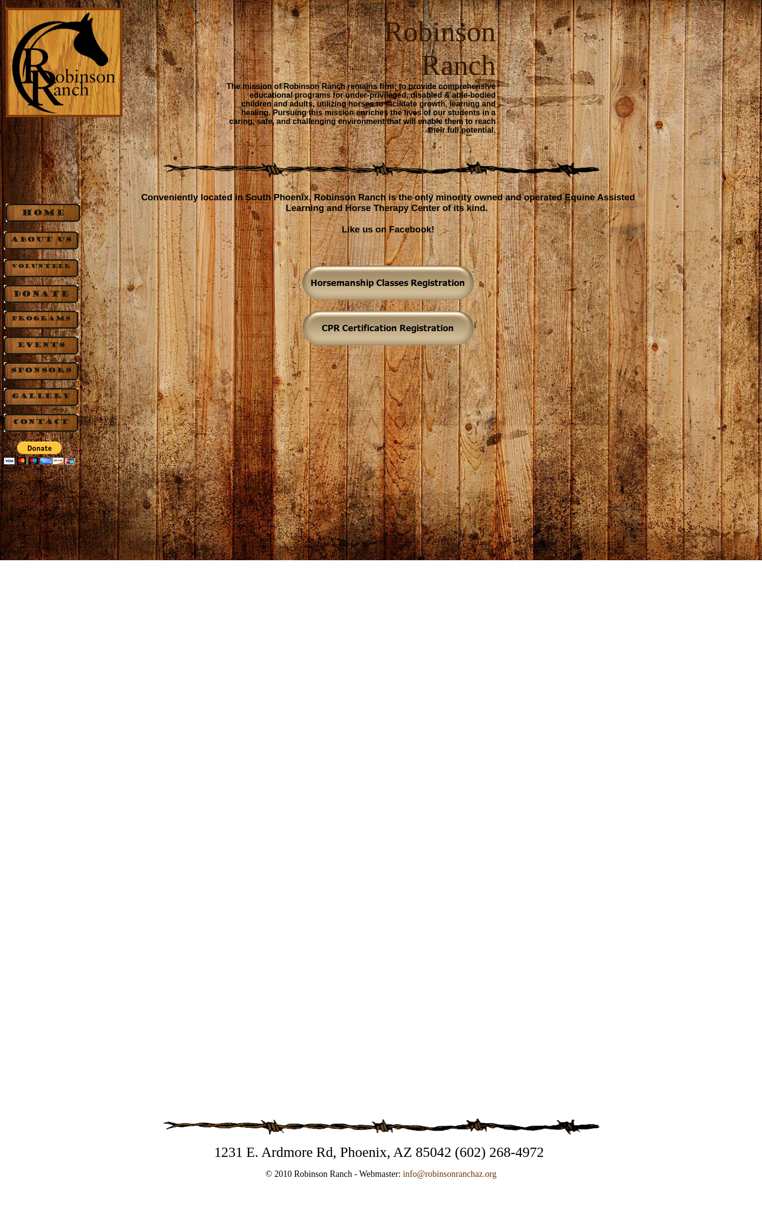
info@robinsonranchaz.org (450, 1174)
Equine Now (23, 476)
